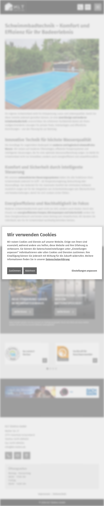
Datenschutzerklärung (58, 259)
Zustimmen (15, 270)
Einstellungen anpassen (84, 270)
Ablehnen (30, 270)
